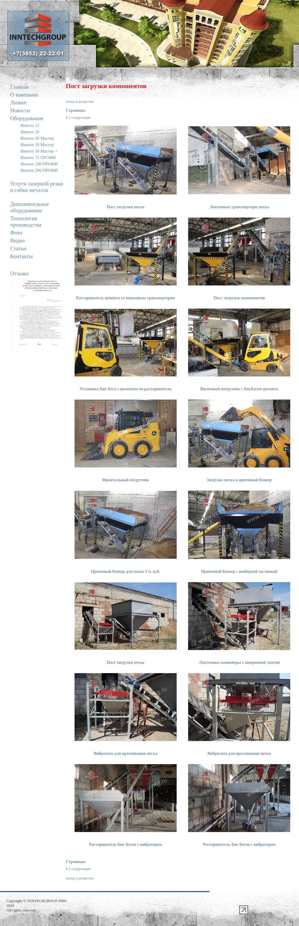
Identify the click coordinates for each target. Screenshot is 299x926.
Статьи (18, 248)
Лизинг (18, 102)
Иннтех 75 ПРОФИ (37, 157)
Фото (16, 233)
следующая (81, 117)
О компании (24, 95)
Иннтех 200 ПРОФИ (39, 170)
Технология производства (25, 221)
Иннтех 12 (29, 125)
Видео (17, 240)
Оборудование (26, 118)
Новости (20, 110)
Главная (19, 87)
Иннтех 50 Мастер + (39, 151)
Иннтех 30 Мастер (37, 138)
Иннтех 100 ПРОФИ (39, 164)
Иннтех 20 (29, 131)
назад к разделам (79, 101)
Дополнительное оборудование (29, 207)
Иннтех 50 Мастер (37, 144)
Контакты (21, 256)
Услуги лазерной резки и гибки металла (36, 187)
